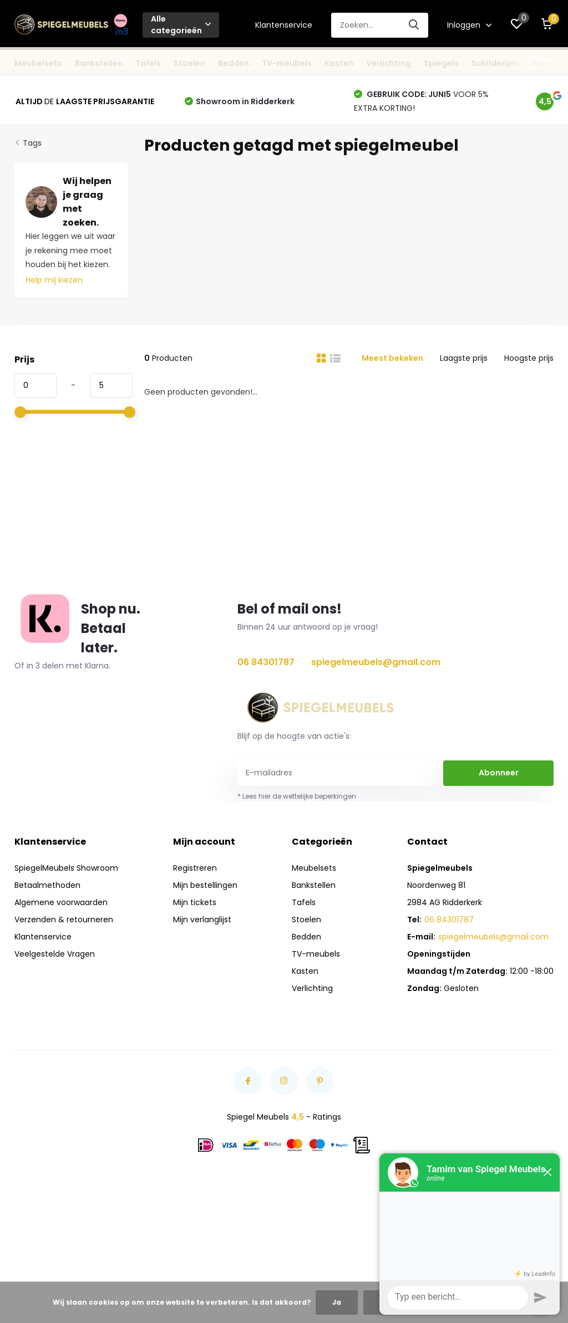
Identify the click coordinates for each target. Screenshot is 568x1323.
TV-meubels (287, 63)
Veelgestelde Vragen (54, 953)
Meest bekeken (392, 358)
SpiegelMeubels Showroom (66, 868)
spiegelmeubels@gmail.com (375, 662)
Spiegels (441, 63)
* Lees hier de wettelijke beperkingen (296, 796)
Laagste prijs (464, 358)
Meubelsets (38, 63)
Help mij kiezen (54, 279)
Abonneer (499, 772)
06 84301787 (266, 662)
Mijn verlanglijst (202, 919)
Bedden (233, 63)
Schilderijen (495, 63)
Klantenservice (283, 24)
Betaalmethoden (47, 885)
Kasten (338, 63)
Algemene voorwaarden (61, 902)
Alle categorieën (181, 24)
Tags (32, 143)
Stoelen (189, 63)
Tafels (148, 63)
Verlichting (388, 63)
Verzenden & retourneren (63, 919)
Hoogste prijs (529, 358)
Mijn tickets (194, 902)
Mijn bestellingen (205, 885)
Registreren (195, 868)
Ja (336, 1302)
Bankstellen (99, 63)
